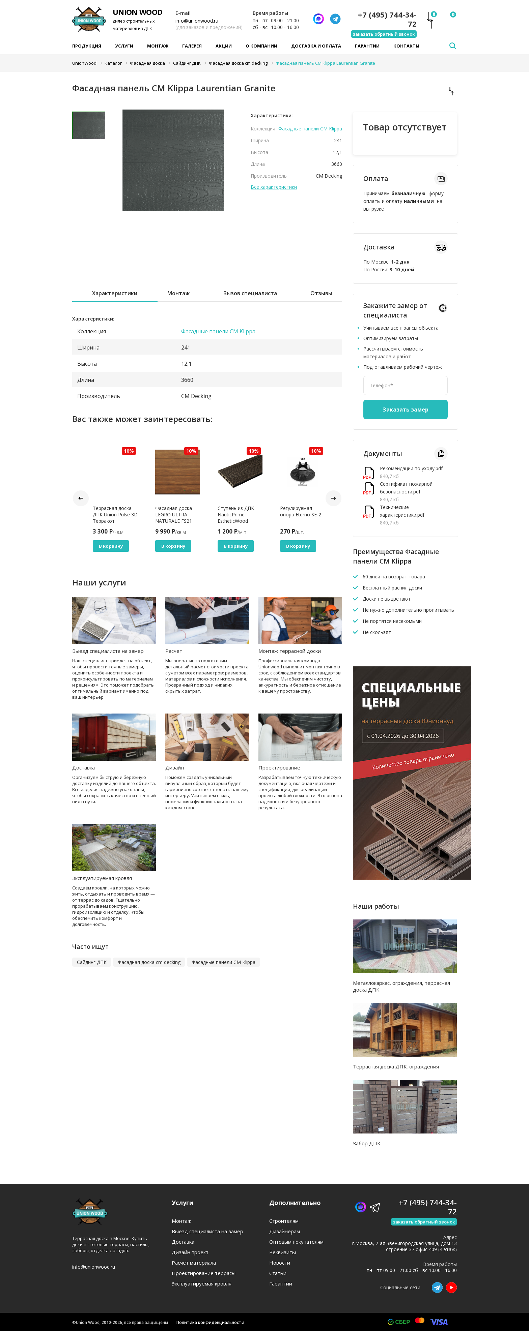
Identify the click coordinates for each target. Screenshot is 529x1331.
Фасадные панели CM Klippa (310, 128)
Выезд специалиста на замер (108, 650)
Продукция (86, 46)
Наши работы (376, 906)
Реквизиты (282, 1252)
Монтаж (157, 46)
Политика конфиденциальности (210, 1322)
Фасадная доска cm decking (149, 962)
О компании (261, 46)
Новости (279, 1263)
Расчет (173, 650)
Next (333, 498)
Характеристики (114, 293)
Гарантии (367, 46)
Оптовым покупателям (296, 1242)
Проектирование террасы (203, 1273)
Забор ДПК (366, 1143)
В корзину (111, 546)
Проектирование (279, 767)
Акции (224, 46)
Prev (81, 498)
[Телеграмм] (335, 18)
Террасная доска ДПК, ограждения (396, 1066)
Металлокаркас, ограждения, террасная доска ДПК (401, 986)
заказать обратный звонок (384, 34)
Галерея (192, 46)
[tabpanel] (173, 160)
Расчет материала (194, 1263)
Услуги (124, 46)
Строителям (284, 1221)
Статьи (277, 1273)
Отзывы (321, 293)
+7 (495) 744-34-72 (387, 19)
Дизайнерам (284, 1231)
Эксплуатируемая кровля (102, 878)
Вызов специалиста (250, 293)
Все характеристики (274, 187)
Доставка (83, 767)
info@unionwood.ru (196, 21)
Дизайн (174, 767)
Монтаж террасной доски (289, 650)
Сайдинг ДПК (92, 962)
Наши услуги (99, 582)
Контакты (406, 46)
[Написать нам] (318, 18)
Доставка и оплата (316, 46)
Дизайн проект (190, 1252)
